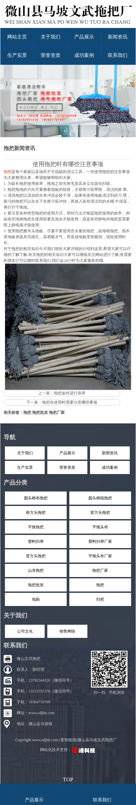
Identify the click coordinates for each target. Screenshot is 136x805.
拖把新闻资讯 (19, 148)
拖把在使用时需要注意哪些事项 (69, 402)
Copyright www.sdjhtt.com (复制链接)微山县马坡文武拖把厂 (66, 740)
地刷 (36, 599)
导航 (9, 437)
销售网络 (67, 631)
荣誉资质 (50, 55)
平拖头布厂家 (100, 556)
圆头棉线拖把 (100, 498)
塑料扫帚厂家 (100, 541)
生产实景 (17, 55)
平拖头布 (100, 527)
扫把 (100, 599)
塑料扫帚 (36, 541)
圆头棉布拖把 (36, 498)
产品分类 (15, 482)
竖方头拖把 (100, 512)
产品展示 (84, 36)
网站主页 (17, 36)
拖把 (27, 412)
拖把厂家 (57, 412)
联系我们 (117, 55)
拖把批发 (40, 412)
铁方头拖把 (36, 512)
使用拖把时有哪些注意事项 (68, 164)
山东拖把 (36, 570)
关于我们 (50, 36)
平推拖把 (36, 527)
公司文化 (25, 631)
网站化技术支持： (68, 749)
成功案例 (84, 55)
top (68, 778)
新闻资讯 (117, 36)
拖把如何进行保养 (69, 393)
